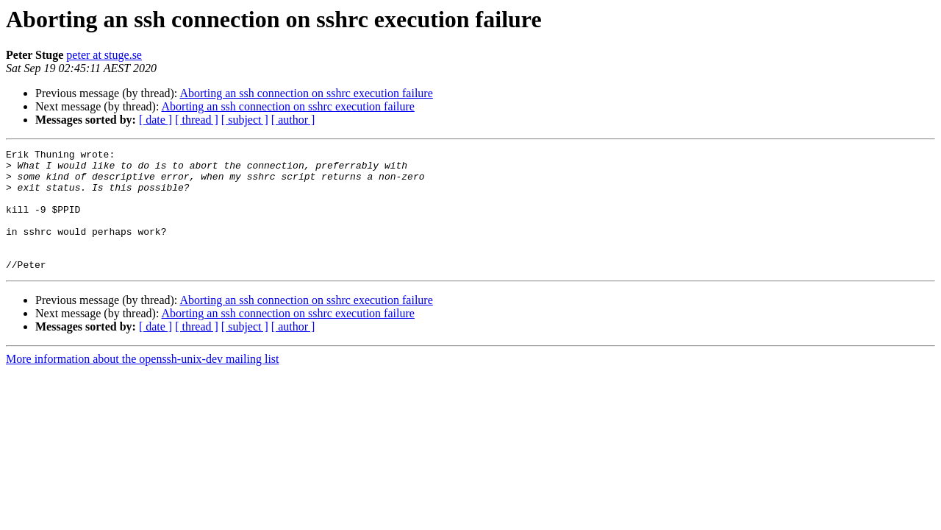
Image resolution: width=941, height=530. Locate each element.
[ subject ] (244, 119)
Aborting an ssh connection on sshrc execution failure (305, 93)
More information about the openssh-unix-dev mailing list (142, 383)
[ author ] (293, 119)
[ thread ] (196, 119)
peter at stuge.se (104, 55)
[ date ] (155, 119)
